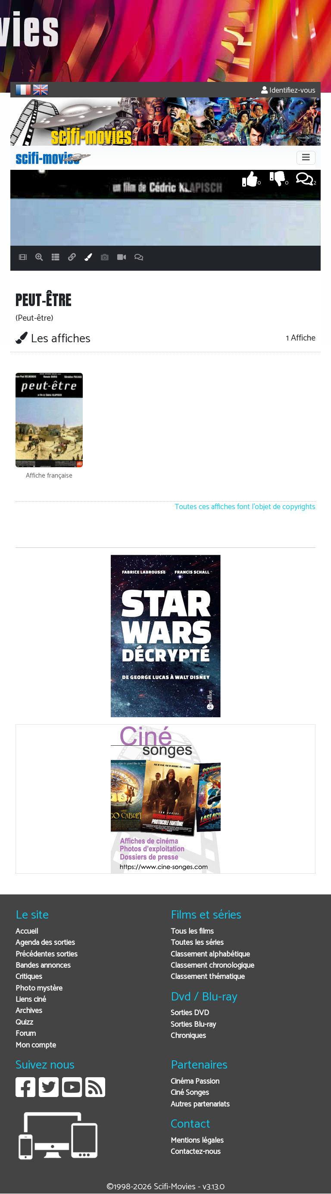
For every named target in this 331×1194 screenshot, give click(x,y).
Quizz (24, 1022)
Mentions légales (197, 1141)
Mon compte (36, 1045)
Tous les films (192, 931)
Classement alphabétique (210, 954)
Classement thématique (208, 977)
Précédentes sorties (47, 954)
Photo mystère (39, 988)
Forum (26, 1034)
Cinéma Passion (195, 1081)
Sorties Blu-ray (193, 1025)
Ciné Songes (190, 1093)
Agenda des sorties (45, 943)
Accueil (27, 931)
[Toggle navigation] (306, 158)
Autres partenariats (200, 1104)
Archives (29, 1011)
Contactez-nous (196, 1152)
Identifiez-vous (288, 90)
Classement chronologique (212, 966)
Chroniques (188, 1036)
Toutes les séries (197, 943)
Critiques (29, 977)
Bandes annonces (43, 966)
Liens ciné (31, 1000)
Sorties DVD (190, 1013)
